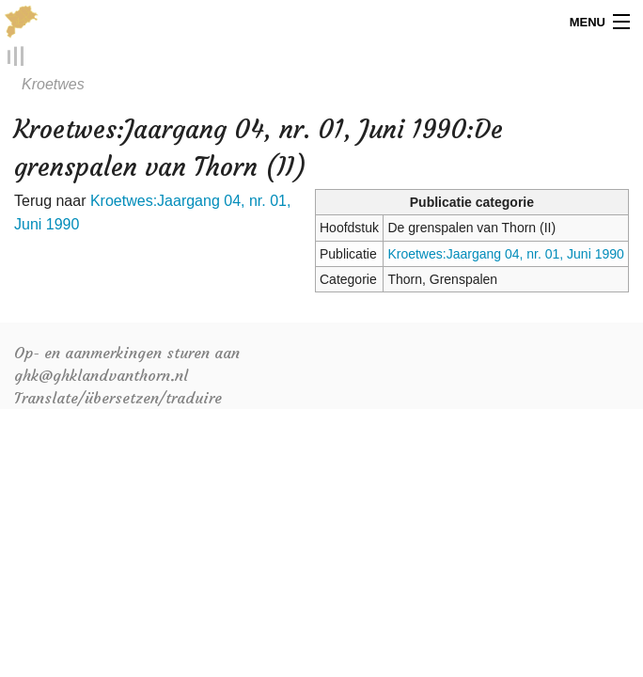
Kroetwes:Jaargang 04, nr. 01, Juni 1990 (505, 253)
